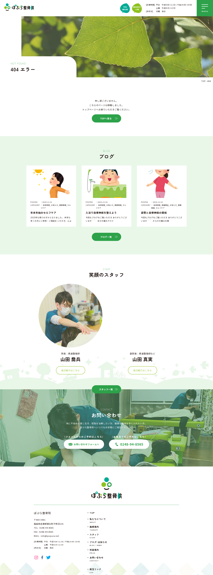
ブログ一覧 (108, 236)
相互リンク (99, 570)
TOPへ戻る (108, 118)
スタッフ (99, 535)
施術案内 (99, 528)
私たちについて (99, 520)
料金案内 (99, 551)
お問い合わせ (99, 558)
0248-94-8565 (129, 444)
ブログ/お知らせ (99, 543)
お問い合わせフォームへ (84, 444)
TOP (92, 513)
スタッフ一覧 (108, 389)
